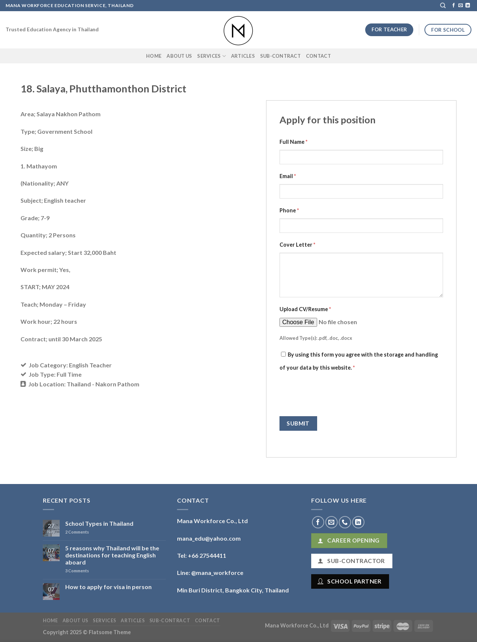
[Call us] (345, 522)
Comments (77, 531)
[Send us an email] (460, 5)
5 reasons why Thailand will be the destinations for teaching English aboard (112, 555)
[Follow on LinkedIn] (467, 5)
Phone (289, 210)
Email (287, 176)
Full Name (293, 142)
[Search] (443, 5)
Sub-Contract (280, 56)
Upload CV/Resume (305, 309)
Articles (243, 56)
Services (211, 56)
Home (153, 56)
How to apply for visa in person (108, 586)
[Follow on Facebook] (453, 5)
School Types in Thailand (99, 523)
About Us (179, 56)
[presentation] (336, 394)
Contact (318, 56)
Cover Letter (297, 244)
